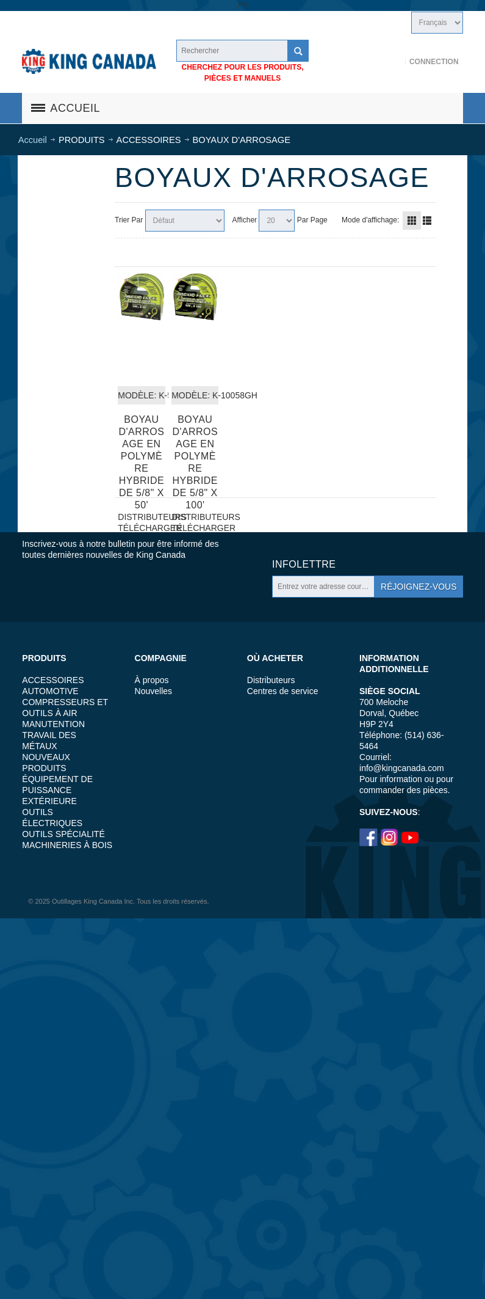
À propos (152, 680)
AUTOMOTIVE (50, 691)
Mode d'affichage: (370, 220)
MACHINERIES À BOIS (67, 845)
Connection (434, 61)
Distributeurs (271, 680)
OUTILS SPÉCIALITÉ (63, 834)
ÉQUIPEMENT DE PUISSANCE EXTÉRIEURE (57, 790)
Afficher (244, 220)
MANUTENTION (53, 724)
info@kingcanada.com (401, 768)
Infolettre (304, 564)
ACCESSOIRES (53, 680)
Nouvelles (153, 691)
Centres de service (282, 691)
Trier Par (129, 220)
